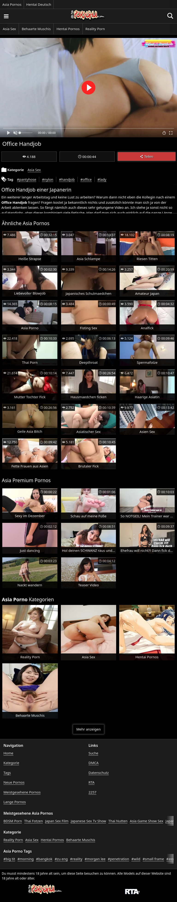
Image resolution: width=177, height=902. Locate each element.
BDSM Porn (12, 821)
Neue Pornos (13, 782)
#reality (76, 858)
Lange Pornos (14, 801)
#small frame (153, 858)
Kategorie (11, 762)
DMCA (93, 762)
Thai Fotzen (33, 821)
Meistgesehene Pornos (22, 792)
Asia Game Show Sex (146, 821)
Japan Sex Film (56, 821)
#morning (26, 858)
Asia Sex (9, 28)
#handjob (67, 179)
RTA (91, 782)
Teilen (146, 156)
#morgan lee (95, 858)
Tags (7, 772)
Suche (93, 753)
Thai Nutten (117, 821)
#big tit (9, 858)
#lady (101, 179)
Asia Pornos (11, 4)
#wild (135, 858)
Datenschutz (98, 772)
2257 (92, 792)
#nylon (47, 179)
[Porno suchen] (6, 16)
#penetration (118, 858)
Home (8, 753)
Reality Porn (95, 28)
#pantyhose (26, 179)
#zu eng (61, 858)
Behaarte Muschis (36, 28)
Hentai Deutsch (38, 4)
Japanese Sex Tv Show (88, 821)
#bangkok (44, 858)
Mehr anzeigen (88, 729)
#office (86, 179)
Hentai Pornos (68, 28)
